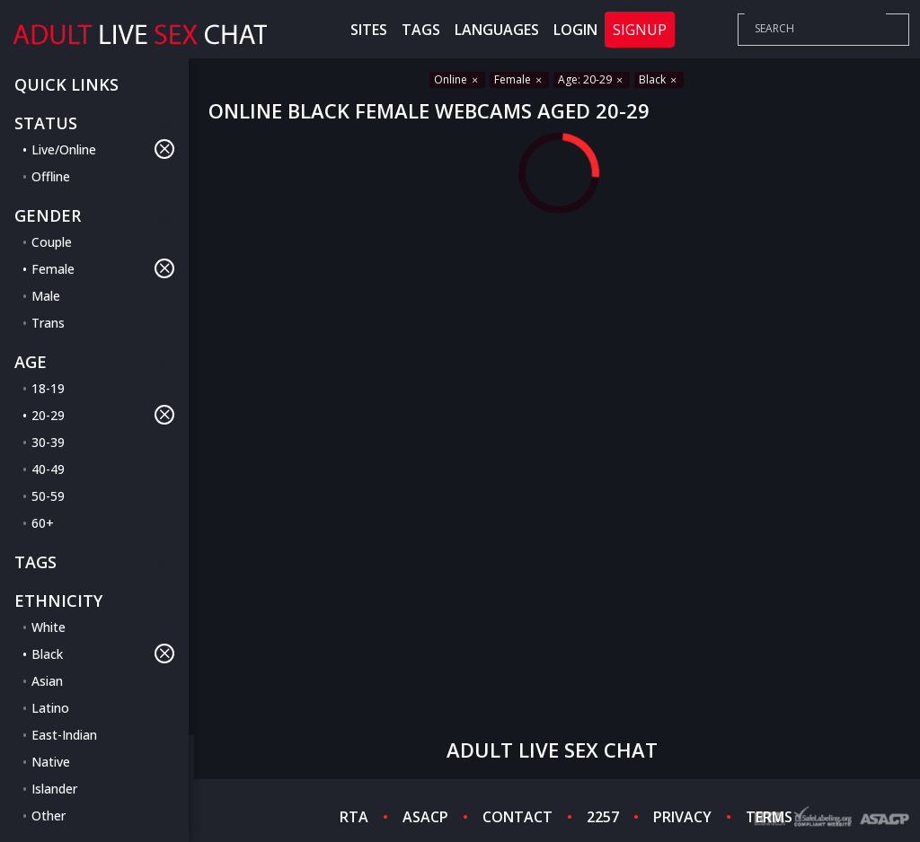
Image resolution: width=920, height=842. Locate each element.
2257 (603, 817)
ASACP (425, 817)
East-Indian (64, 734)
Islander (54, 788)
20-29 (102, 415)
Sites (368, 29)
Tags (421, 29)
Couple (51, 241)
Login (575, 29)
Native (50, 761)
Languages (497, 29)
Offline (50, 176)
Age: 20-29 (591, 79)
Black (102, 653)
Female (102, 268)
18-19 (48, 388)
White (48, 627)
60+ (42, 522)
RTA (354, 817)
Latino (50, 707)
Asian (47, 680)
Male (45, 295)
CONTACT (517, 817)
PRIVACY (682, 817)
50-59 (48, 495)
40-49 (48, 469)
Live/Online (102, 149)
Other (48, 815)
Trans (48, 322)
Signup (640, 29)
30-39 (48, 442)
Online (457, 79)
